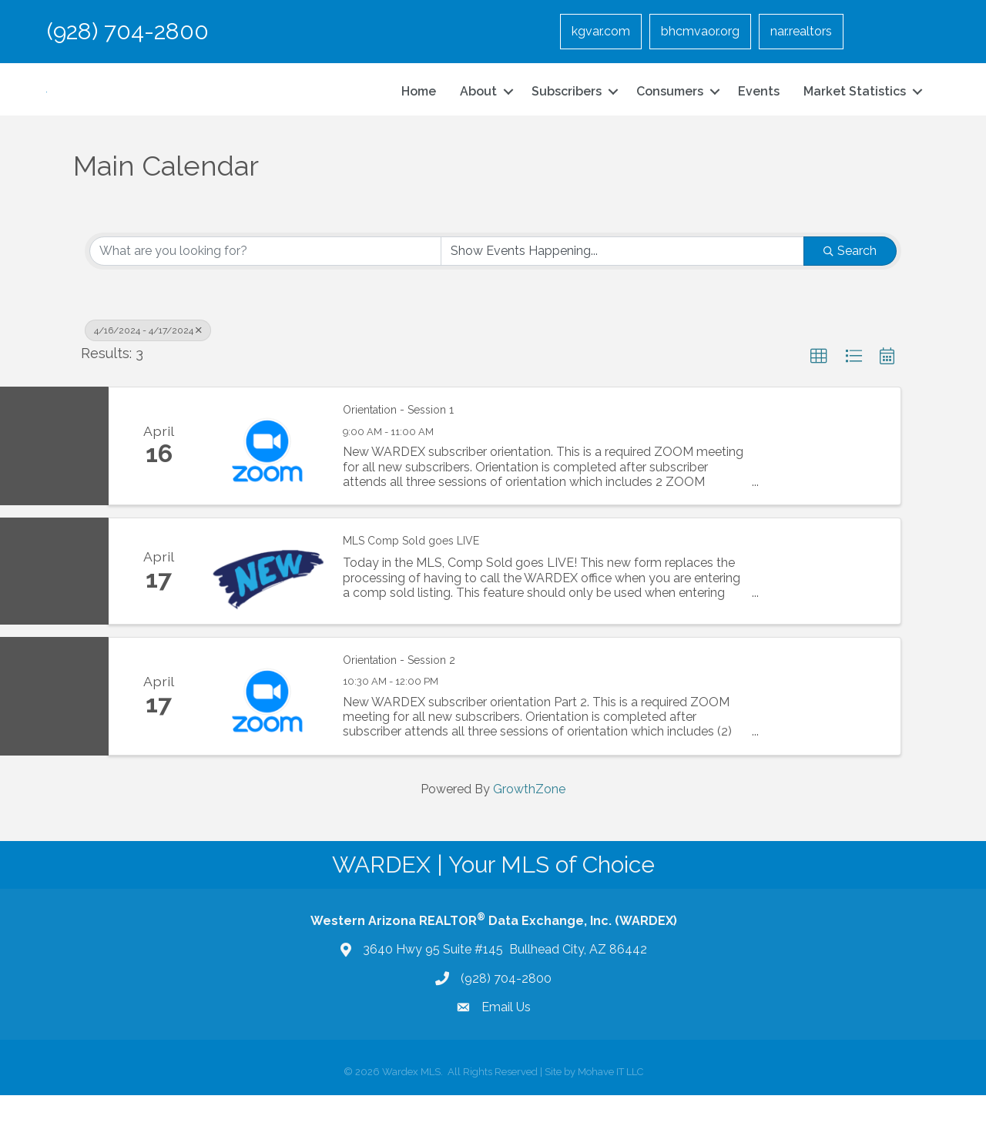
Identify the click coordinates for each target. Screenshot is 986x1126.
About (478, 106)
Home (418, 106)
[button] (818, 387)
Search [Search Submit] (850, 281)
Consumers (669, 106)
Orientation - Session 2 (399, 691)
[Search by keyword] (265, 282)
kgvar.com (601, 31)
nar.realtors (801, 31)
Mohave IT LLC (610, 1102)
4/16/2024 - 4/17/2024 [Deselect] (148, 361)
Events (759, 106)
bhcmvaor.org (700, 31)
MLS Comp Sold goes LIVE (411, 571)
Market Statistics (854, 106)
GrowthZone (529, 820)
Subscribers (567, 106)
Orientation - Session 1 (398, 441)
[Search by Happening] (623, 282)
